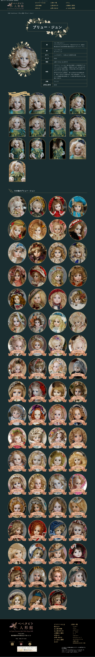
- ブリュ (74, 628)
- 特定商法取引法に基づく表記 (78, 643)
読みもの (57, 627)
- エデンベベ (75, 630)
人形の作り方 (55, 5)
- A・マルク (75, 632)
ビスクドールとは (41, 2)
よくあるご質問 (70, 8)
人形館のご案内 (70, 5)
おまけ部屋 (54, 649)
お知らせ (38, 8)
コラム (68, 2)
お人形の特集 (58, 629)
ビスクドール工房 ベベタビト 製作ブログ (27, 649)
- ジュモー (75, 627)
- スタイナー (75, 636)
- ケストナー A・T (77, 638)
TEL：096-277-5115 (90, 0)
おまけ (56, 643)
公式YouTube (21, 644)
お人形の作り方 (59, 632)
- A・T (74, 634)
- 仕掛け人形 (75, 641)
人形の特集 (39, 5)
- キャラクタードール (78, 639)
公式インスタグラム (12, 644)
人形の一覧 (54, 2)
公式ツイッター (30, 644)
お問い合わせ (55, 8)
